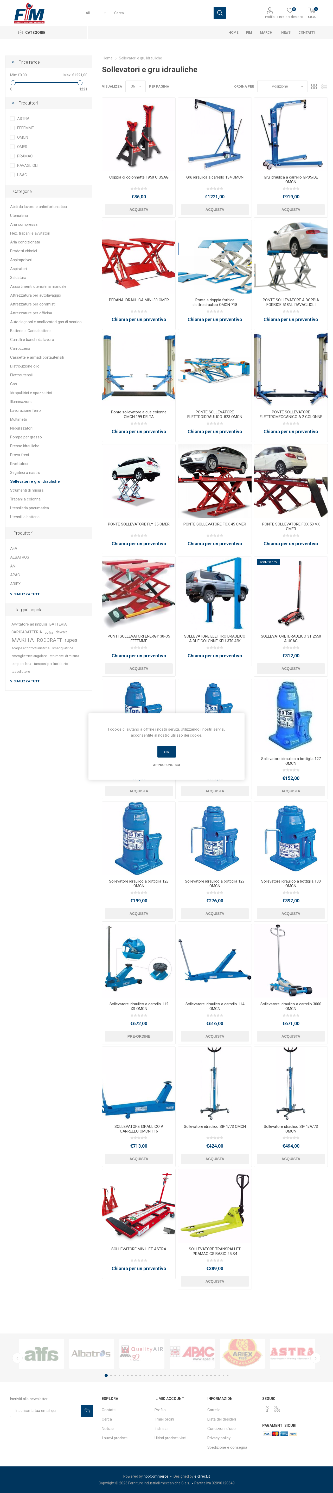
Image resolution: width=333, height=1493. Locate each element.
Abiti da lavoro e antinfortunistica (38, 206)
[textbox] (161, 13)
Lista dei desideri (221, 1419)
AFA (13, 548)
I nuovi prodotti (114, 1438)
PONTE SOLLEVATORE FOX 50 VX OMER (291, 526)
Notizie (108, 1428)
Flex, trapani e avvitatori (30, 233)
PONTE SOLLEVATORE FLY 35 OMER (139, 524)
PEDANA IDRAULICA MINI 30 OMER (139, 300)
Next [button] (315, 1358)
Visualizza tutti (25, 594)
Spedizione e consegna (227, 1447)
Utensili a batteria (25, 517)
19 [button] (182, 1375)
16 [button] (169, 1375)
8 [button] (136, 1375)
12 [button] (152, 1375)
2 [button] (111, 1375)
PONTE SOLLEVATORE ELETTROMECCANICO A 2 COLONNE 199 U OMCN (291, 417)
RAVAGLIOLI (27, 165)
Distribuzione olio (25, 366)
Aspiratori (18, 268)
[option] (41, 1354)
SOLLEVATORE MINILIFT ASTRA (138, 1249)
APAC (15, 575)
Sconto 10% (268, 562)
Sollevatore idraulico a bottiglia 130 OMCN (291, 883)
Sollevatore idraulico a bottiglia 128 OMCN (139, 883)
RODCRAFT (49, 640)
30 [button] (227, 1375)
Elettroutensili (21, 375)
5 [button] (123, 1375)
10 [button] (144, 1375)
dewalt (61, 632)
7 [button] (132, 1375)
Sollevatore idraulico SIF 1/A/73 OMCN (291, 1129)
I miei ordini (164, 1419)
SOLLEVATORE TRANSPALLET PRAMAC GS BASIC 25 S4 (215, 1251)
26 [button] (211, 1375)
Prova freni (19, 454)
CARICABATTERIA (26, 632)
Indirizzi (161, 1428)
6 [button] (128, 1375)
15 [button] (165, 1375)
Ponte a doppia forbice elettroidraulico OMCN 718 (215, 302)
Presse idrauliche (24, 446)
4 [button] (119, 1375)
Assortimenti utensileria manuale (38, 286)
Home (108, 58)
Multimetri (18, 419)
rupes (71, 640)
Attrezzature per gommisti (32, 304)
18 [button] (177, 1375)
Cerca (107, 1419)
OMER (22, 146)
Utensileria (19, 215)
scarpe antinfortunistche (30, 648)
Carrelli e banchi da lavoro (32, 339)
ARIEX (15, 584)
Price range (29, 62)
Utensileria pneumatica (29, 508)
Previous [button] (17, 1358)
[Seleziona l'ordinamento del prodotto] (282, 86)
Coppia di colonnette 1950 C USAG (139, 177)
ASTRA (23, 118)
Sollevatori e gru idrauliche (35, 481)
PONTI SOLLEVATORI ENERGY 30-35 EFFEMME (139, 638)
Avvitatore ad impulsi (29, 624)
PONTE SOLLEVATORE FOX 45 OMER (214, 524)
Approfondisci (166, 765)
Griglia (314, 86)
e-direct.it (202, 1476)
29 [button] (223, 1375)
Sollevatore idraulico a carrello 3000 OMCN (290, 1006)
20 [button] (186, 1375)
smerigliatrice (62, 648)
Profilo (270, 17)
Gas (13, 384)
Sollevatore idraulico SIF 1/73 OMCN (215, 1126)
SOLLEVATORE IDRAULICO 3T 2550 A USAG (291, 638)
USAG (22, 175)
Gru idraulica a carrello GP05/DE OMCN (291, 179)
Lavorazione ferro (25, 410)
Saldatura (18, 277)
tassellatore (20, 671)
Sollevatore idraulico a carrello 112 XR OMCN (139, 1006)
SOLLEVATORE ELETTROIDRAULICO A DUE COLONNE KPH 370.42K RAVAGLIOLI (214, 641)
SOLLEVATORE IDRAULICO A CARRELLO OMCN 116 (138, 1129)
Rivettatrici (19, 463)
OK (166, 752)
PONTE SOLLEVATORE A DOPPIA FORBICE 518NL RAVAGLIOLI (291, 302)
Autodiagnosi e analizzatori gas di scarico (46, 322)
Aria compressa (23, 224)
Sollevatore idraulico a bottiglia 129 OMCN (215, 883)
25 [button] (207, 1375)
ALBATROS (19, 557)
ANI (13, 566)
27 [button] (215, 1375)
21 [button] (190, 1375)
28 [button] (219, 1375)
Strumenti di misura (26, 490)
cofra (49, 632)
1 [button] (106, 1375)
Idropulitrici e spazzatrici (31, 392)
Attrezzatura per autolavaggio (35, 295)
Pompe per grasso (26, 437)
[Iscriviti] (45, 1411)
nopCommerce (156, 1476)
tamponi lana (21, 664)
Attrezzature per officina (31, 313)
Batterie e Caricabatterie (31, 330)
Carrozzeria (20, 348)
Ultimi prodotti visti (170, 1438)
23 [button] (198, 1375)
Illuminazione (21, 401)
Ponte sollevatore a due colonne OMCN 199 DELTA (138, 414)
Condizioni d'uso (221, 1428)
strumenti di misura (64, 656)
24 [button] (202, 1375)
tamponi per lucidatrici (51, 664)
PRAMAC (25, 156)
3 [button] (115, 1375)
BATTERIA (58, 624)
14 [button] (161, 1375)
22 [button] (194, 1375)
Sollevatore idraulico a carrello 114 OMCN (214, 1006)
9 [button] (140, 1375)
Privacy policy (218, 1438)
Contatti (109, 1410)
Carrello (214, 1410)
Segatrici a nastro (25, 472)
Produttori (28, 103)
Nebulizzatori (21, 428)
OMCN (22, 137)
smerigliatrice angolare (29, 656)
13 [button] (157, 1375)
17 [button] (173, 1375)
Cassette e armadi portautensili (37, 357)
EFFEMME (25, 128)
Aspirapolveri (21, 260)
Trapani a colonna (25, 499)
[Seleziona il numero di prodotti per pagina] (135, 86)
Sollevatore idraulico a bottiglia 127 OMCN (291, 761)
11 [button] (148, 1375)
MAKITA (22, 640)
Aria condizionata (25, 242)
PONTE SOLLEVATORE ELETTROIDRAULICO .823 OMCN (214, 414)
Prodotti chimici (23, 251)
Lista (324, 86)
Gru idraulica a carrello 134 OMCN (215, 177)
